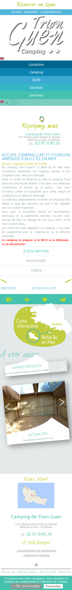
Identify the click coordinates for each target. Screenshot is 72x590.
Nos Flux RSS (48, 572)
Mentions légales (27, 572)
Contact (45, 11)
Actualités (30, 11)
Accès (57, 11)
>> (45, 369)
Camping (36, 72)
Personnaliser (53, 586)
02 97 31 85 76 (47, 143)
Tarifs (36, 80)
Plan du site (8, 572)
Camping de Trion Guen (42, 134)
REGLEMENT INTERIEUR (37, 555)
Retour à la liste (43, 288)
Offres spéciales (26, 366)
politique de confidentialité (20, 581)
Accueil (16, 11)
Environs (36, 95)
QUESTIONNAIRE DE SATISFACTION (36, 550)
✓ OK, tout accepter (26, 586)
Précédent (8, 288)
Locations (36, 64)
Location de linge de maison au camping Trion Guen (27, 371)
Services (36, 87)
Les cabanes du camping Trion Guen (38, 439)
